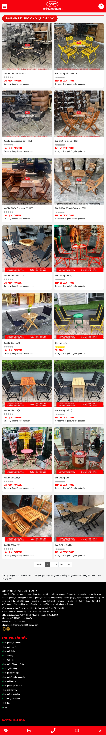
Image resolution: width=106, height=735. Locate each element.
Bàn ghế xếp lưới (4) (12, 410)
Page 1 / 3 (39, 564)
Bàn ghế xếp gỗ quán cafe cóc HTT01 (70, 208)
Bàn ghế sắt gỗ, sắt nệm (12, 686)
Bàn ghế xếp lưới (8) (12, 343)
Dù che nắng (8, 655)
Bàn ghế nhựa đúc (10, 647)
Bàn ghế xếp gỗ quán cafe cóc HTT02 (19, 208)
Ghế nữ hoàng (8, 660)
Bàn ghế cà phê (9, 651)
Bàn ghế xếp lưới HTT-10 (14, 275)
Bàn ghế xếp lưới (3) (63, 410)
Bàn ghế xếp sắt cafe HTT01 (66, 73)
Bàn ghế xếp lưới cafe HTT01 (15, 73)
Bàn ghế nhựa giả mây (12, 643)
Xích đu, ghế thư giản (11, 698)
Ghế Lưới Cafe (61, 343)
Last (68, 564)
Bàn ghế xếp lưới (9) (63, 275)
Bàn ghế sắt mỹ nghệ (11, 673)
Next (62, 564)
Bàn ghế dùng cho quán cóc (23, 84)
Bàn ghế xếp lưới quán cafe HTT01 (18, 141)
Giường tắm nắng (10, 668)
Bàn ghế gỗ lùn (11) (63, 545)
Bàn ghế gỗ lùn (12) (12, 545)
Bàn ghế (6, 703)
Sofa (5, 707)
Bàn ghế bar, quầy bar (11, 694)
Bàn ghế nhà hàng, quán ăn (13, 664)
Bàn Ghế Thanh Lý (10, 690)
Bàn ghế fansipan (10, 681)
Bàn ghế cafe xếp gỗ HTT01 (66, 141)
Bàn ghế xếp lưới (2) (12, 478)
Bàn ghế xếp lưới (62, 478)
